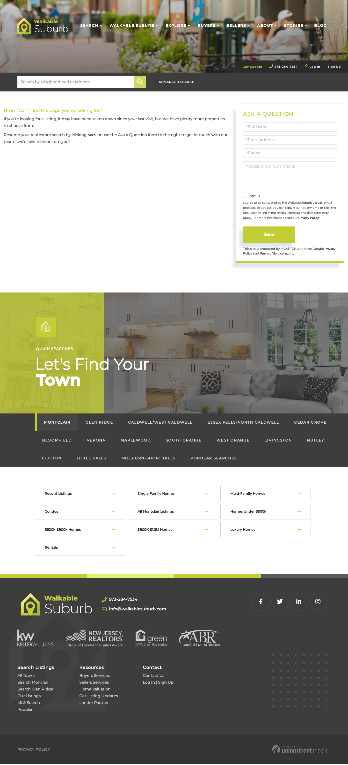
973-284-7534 (286, 66)
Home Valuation (94, 690)
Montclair (57, 423)
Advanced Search (180, 82)
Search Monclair (32, 683)
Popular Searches (213, 459)
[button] (140, 82)
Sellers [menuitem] (236, 25)
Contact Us (153, 676)
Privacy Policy (308, 218)
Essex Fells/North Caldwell (243, 423)
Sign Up (334, 66)
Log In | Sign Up (158, 683)
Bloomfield (57, 441)
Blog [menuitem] (320, 25)
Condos (51, 512)
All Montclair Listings (156, 512)
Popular (24, 710)
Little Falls (91, 459)
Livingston (278, 441)
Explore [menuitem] (176, 25)
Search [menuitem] (89, 25)
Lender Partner (94, 703)
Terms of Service (273, 254)
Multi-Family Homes (247, 494)
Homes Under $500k (248, 512)
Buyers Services (94, 676)
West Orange (233, 441)
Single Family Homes (156, 494)
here (92, 135)
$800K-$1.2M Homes (155, 530)
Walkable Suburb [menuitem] (131, 25)
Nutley (315, 441)
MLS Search (28, 703)
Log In (315, 66)
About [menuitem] (265, 25)
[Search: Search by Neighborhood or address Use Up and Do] (75, 82)
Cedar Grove (310, 423)
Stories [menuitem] (293, 25)
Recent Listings (58, 494)
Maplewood (136, 441)
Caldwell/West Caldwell (160, 423)
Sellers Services (94, 683)
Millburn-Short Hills (148, 459)
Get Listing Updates (98, 697)
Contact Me (252, 66)
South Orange (184, 441)
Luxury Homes (242, 530)
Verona (96, 441)
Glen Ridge (99, 423)
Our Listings (29, 697)
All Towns (26, 676)
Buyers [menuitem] (207, 25)
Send (269, 234)
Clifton (52, 459)
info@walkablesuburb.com (139, 609)
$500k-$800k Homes (63, 530)
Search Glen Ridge (35, 690)
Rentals (51, 548)
